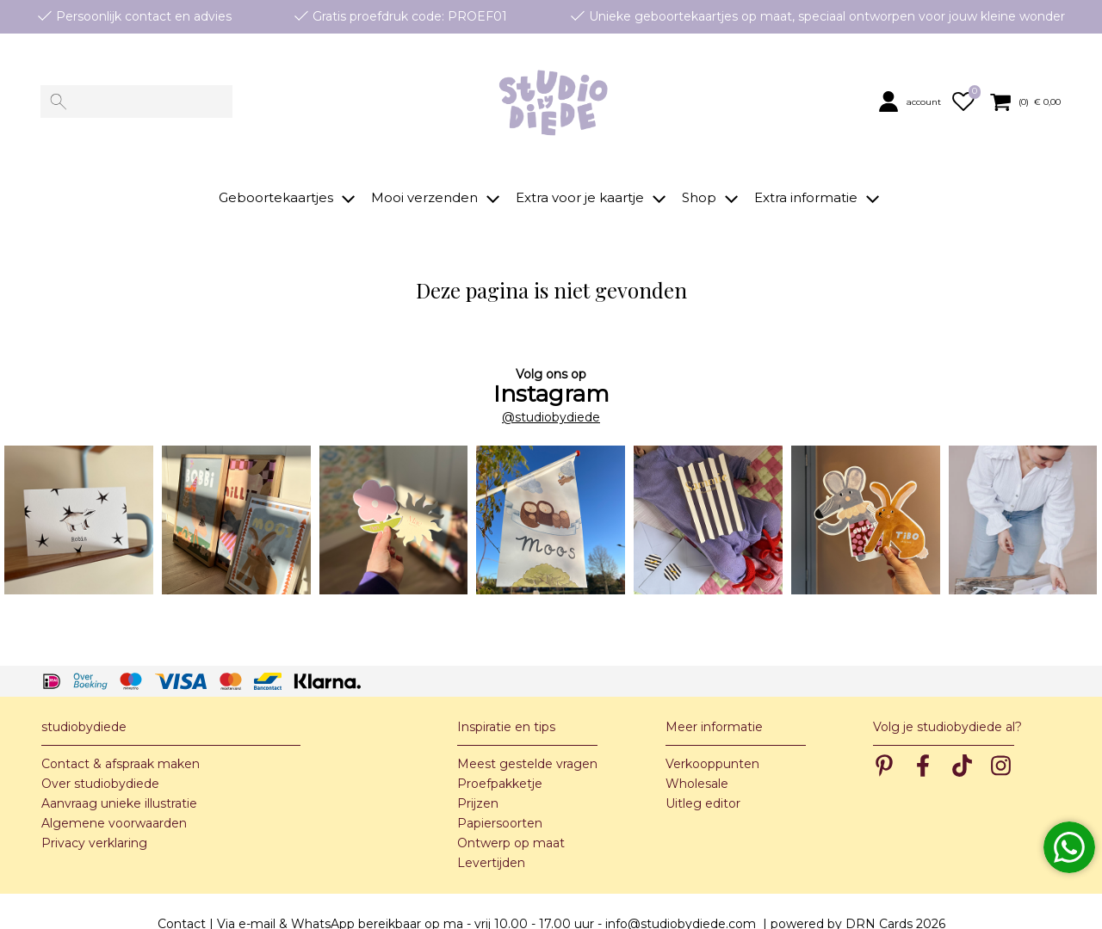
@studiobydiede (551, 391)
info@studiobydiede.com (680, 898)
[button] (911, 102)
